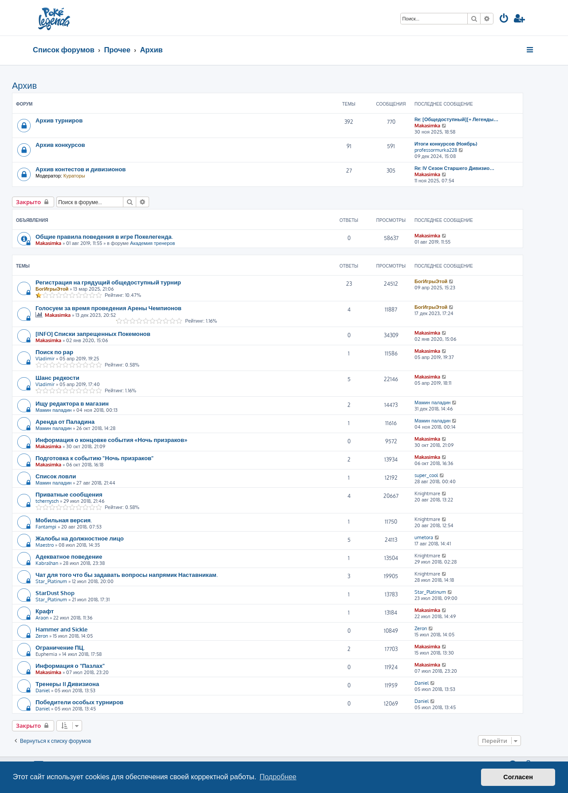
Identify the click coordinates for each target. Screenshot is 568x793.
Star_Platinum (51, 581)
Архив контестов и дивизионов (81, 169)
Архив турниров (59, 120)
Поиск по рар (54, 351)
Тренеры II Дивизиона (67, 683)
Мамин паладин (53, 410)
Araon (42, 618)
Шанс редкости (57, 377)
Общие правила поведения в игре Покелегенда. (104, 236)
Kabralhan (47, 563)
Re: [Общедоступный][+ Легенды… (456, 119)
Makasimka (427, 125)
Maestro (45, 545)
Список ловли (56, 476)
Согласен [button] (518, 777)
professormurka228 (435, 150)
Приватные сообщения (69, 494)
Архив (24, 85)
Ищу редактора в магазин (72, 403)
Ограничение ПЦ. (60, 647)
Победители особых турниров (79, 702)
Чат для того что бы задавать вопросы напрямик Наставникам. (127, 574)
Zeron (42, 636)
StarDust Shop (55, 592)
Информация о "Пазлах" (70, 665)
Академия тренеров (152, 243)
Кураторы (74, 176)
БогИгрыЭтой (52, 289)
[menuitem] (504, 19)
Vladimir (45, 358)
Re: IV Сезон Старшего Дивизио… (454, 168)
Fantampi (46, 527)
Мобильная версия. (64, 520)
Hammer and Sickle (61, 629)
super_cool (426, 475)
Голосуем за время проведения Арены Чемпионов (108, 308)
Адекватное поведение (69, 556)
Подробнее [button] (278, 777)
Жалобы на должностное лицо (80, 538)
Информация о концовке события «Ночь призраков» (111, 439)
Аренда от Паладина (65, 421)
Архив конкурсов (60, 144)
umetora (423, 537)
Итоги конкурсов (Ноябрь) (445, 144)
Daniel (43, 690)
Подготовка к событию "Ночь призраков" (95, 458)
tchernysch (47, 501)
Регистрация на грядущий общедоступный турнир (108, 282)
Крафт (45, 611)
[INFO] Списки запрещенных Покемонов (93, 333)
